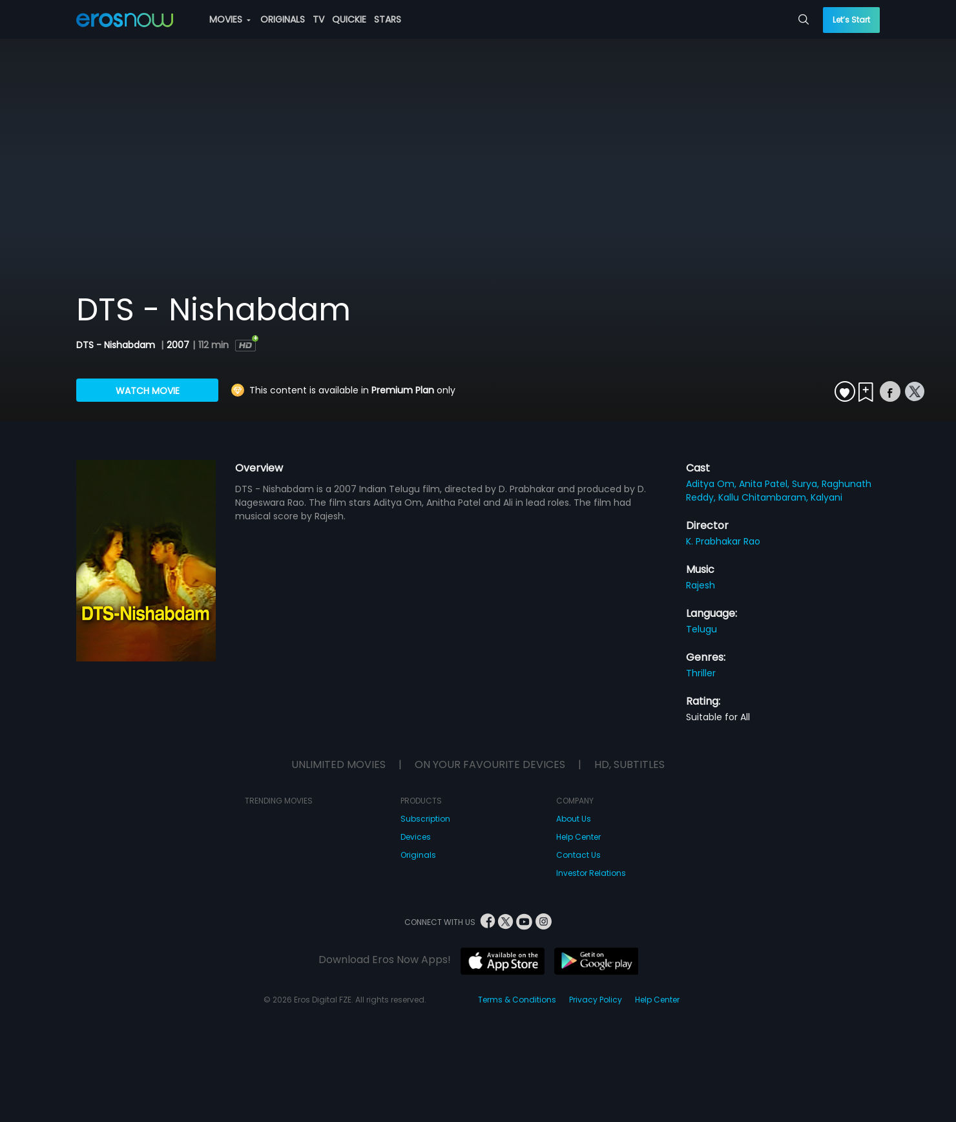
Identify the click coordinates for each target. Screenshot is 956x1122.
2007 (178, 344)
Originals (418, 854)
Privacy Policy (595, 999)
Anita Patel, (765, 483)
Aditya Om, (712, 483)
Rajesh (700, 585)
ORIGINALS (282, 19)
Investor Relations (591, 872)
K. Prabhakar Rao (723, 541)
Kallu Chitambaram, (764, 497)
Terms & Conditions (517, 999)
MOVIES (230, 19)
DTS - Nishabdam (117, 344)
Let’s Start (851, 19)
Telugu (701, 629)
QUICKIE (349, 19)
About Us (573, 818)
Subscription (425, 818)
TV (318, 19)
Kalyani (826, 497)
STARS (387, 19)
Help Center (578, 836)
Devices (415, 836)
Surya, (807, 483)
